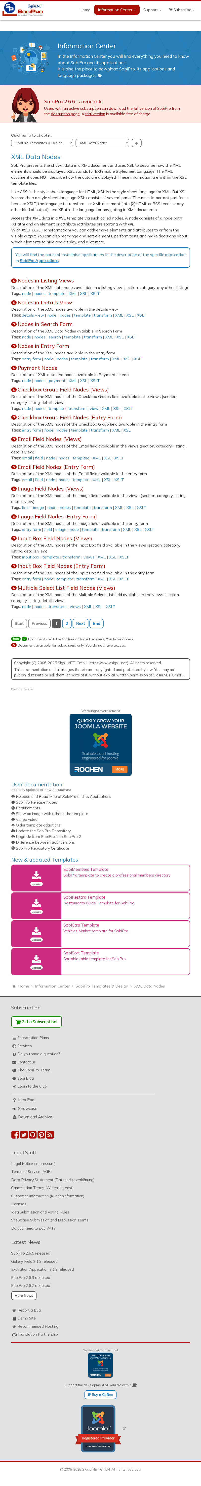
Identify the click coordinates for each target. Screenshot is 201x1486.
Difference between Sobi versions (45, 842)
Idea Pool (26, 1099)
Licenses (18, 1204)
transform (103, 315)
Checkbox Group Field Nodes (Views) (63, 389)
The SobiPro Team (33, 1070)
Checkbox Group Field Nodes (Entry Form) (70, 417)
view (94, 408)
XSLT (95, 293)
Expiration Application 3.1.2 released (42, 1269)
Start (19, 623)
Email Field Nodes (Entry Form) (56, 467)
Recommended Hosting (37, 1326)
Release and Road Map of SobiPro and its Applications (63, 796)
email (27, 457)
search (55, 336)
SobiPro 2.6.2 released (30, 1285)
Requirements (28, 808)
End (96, 623)
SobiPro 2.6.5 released (30, 1253)
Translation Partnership (37, 1334)
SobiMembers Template (85, 869)
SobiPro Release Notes (36, 802)
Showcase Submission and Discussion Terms (49, 1220)
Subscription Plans (33, 1037)
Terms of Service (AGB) (31, 1171)
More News (24, 1295)
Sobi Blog (25, 1078)
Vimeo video (27, 819)
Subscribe (182, 9)
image (38, 507)
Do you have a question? (38, 1053)
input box (30, 556)
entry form (31, 358)
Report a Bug (29, 1310)
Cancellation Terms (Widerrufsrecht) (42, 1187)
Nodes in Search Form (45, 324)
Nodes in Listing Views (46, 280)
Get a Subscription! (36, 1021)
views (88, 556)
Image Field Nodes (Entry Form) (57, 516)
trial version (95, 113)
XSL (83, 293)
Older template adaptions (38, 825)
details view (33, 315)
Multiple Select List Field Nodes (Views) (66, 588)
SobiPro (28, 689)
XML (73, 293)
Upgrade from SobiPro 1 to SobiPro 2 (48, 836)
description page (65, 113)
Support (152, 9)
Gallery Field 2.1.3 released (34, 1261)
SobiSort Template (81, 952)
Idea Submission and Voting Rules (40, 1212)
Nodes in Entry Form (43, 346)
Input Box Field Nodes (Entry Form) (61, 566)
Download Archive (35, 1116)
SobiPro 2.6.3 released (30, 1277)
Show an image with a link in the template (52, 813)
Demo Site (26, 1318)
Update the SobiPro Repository (43, 830)
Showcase (27, 1108)
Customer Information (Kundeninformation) (47, 1196)
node (26, 293)
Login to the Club (32, 1086)
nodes (39, 293)
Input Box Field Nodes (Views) (55, 538)
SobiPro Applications (39, 260)
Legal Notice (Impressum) (33, 1163)
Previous (39, 623)
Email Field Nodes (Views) (50, 439)
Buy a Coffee (100, 1394)
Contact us (26, 1062)
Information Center (117, 9)
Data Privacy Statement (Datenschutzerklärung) (53, 1179)
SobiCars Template (81, 925)
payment (57, 380)
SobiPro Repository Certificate (42, 848)
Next (80, 623)
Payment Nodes (37, 368)
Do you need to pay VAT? (33, 1228)
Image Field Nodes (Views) (51, 488)
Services (24, 1046)
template (57, 293)
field (39, 457)
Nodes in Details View (45, 302)
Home (85, 9)
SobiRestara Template (84, 897)
